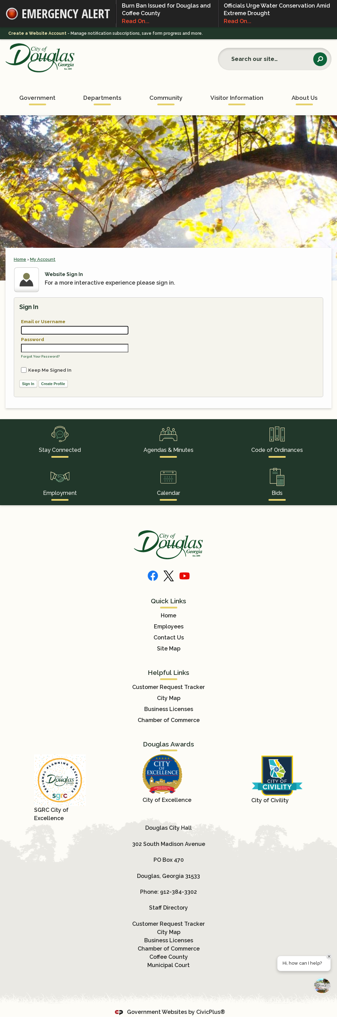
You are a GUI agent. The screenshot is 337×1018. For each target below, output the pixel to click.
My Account (42, 259)
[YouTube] (184, 576)
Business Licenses (168, 709)
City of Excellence (167, 800)
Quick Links (168, 601)
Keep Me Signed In (49, 370)
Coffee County (168, 957)
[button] (320, 59)
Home (20, 259)
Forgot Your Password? (40, 356)
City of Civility (270, 800)
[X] (169, 576)
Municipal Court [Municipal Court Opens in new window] (168, 965)
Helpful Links (168, 672)
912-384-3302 (178, 892)
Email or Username (43, 321)
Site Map (168, 648)
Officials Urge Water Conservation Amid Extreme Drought (277, 13)
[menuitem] (37, 96)
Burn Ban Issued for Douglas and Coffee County (167, 13)
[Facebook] (153, 576)
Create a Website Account (37, 33)
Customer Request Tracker (168, 687)
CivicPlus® (210, 1012)
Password (32, 339)
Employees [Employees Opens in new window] (168, 626)
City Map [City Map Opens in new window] (168, 698)
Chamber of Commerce (169, 720)
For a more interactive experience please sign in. (110, 282)
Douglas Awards (168, 744)
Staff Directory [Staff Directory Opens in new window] (168, 907)
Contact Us (169, 637)
